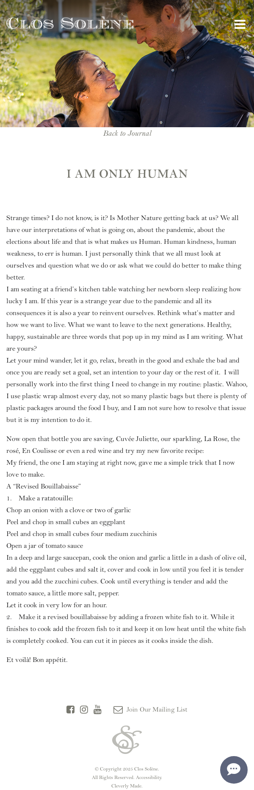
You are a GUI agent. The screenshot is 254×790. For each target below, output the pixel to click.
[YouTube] (98, 710)
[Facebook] (70, 710)
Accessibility (148, 777)
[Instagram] (84, 710)
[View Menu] (240, 24)
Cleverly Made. (127, 786)
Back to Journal (127, 133)
